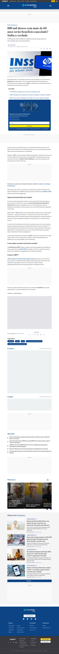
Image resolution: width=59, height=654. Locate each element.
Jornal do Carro (18, 650)
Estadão (44, 625)
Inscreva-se (29, 126)
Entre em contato (20, 333)
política (22, 1)
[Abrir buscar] (50, 6)
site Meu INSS (23, 249)
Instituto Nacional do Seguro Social (34, 341)
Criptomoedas (11, 629)
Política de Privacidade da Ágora (35, 128)
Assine (53, 1)
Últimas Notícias (12, 625)
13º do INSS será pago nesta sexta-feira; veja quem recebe (25, 92)
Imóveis (28, 650)
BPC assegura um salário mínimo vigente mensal (22, 258)
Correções (32, 640)
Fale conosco (33, 643)
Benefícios (11, 341)
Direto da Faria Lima (14, 119)
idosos (17, 341)
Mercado (18, 625)
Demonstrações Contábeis (24, 645)
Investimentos (11, 627)
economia (27, 1)
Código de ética (22, 640)
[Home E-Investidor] (29, 5)
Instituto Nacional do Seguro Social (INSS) (17, 344)
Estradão (36, 650)
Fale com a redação (33, 627)
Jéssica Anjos (13, 44)
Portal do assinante (34, 642)
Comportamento (20, 629)
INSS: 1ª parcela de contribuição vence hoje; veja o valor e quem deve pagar (29, 98)
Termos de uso (32, 629)
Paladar (13, 650)
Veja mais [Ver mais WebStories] (49, 480)
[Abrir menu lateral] (8, 5)
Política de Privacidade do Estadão (22, 128)
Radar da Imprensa (12, 25)
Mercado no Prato (14, 117)
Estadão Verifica (33, 1)
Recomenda (23, 650)
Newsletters (29, 615)
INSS (28, 83)
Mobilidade (32, 650)
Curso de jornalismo (23, 643)
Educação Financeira (21, 627)
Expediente (32, 625)
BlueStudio (40, 650)
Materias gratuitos (20, 632)
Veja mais (30, 581)
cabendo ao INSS (46, 191)
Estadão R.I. (45, 650)
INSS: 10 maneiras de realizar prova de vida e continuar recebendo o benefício (30, 95)
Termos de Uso (45, 128)
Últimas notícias (13, 1)
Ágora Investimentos (46, 627)
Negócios (10, 632)
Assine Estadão (45, 639)
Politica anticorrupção (23, 642)
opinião (18, 1)
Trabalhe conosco (34, 645)
